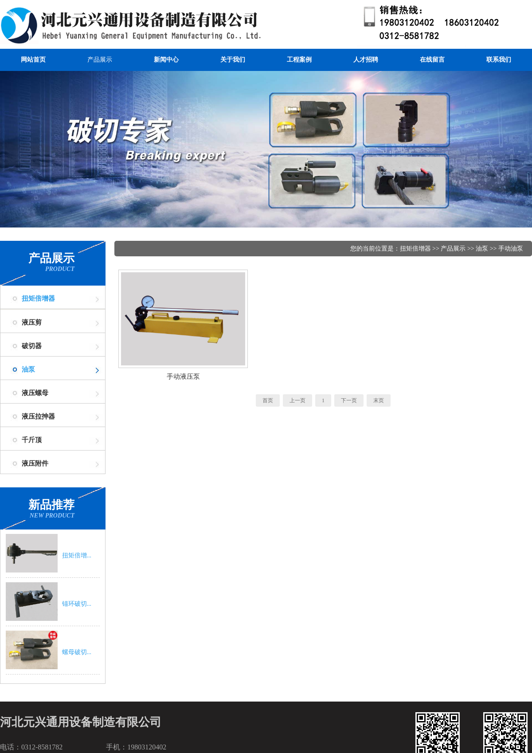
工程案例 (299, 59)
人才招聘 (365, 59)
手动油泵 (510, 248)
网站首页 (33, 59)
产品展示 (99, 59)
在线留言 (432, 59)
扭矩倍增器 (38, 298)
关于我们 (232, 59)
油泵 (28, 369)
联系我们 (498, 59)
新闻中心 (166, 59)
